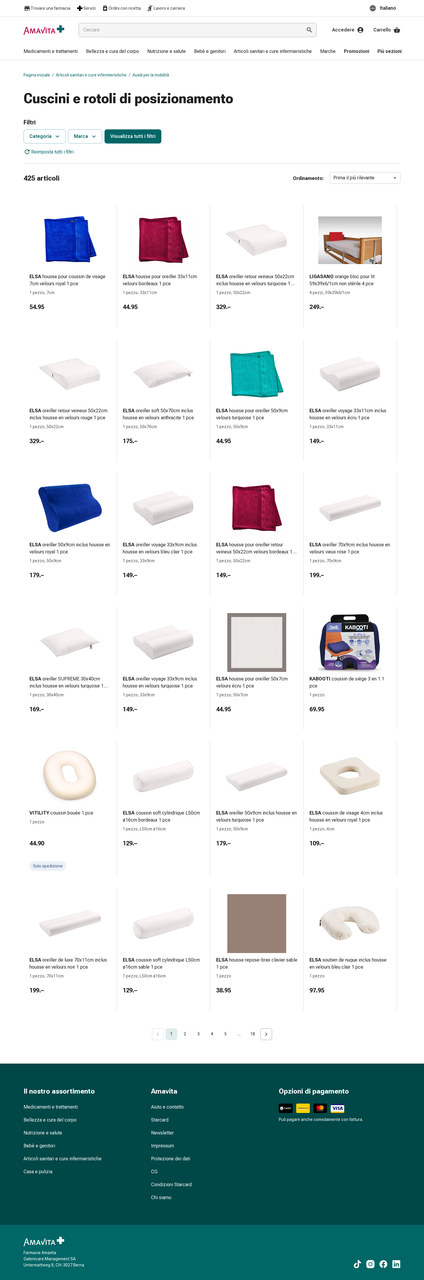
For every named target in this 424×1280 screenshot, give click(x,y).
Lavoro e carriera (166, 8)
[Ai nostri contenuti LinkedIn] (396, 1264)
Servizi (86, 8)
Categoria (45, 136)
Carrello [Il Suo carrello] (386, 30)
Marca (85, 136)
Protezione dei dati (170, 1158)
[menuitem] (51, 52)
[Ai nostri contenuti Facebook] (383, 1264)
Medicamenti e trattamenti (51, 1107)
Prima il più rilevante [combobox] (354, 178)
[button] (384, 8)
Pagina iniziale (37, 75)
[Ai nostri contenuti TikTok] (357, 1264)
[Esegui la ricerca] (309, 30)
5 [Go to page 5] (225, 1034)
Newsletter (162, 1133)
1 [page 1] (171, 1034)
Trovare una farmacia (47, 8)
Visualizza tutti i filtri (132, 136)
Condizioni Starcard (171, 1184)
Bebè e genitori (39, 1146)
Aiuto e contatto (167, 1107)
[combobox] (189, 30)
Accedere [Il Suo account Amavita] (348, 30)
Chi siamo (161, 1197)
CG (154, 1171)
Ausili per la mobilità (150, 75)
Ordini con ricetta (121, 8)
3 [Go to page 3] (198, 1034)
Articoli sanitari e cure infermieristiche (91, 75)
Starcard (159, 1120)
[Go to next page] (266, 1034)
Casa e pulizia (38, 1171)
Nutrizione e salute (43, 1133)
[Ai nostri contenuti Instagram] (370, 1264)
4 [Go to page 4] (212, 1034)
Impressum (162, 1146)
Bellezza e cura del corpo (50, 1120)
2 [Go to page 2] (185, 1034)
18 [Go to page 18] (252, 1034)
